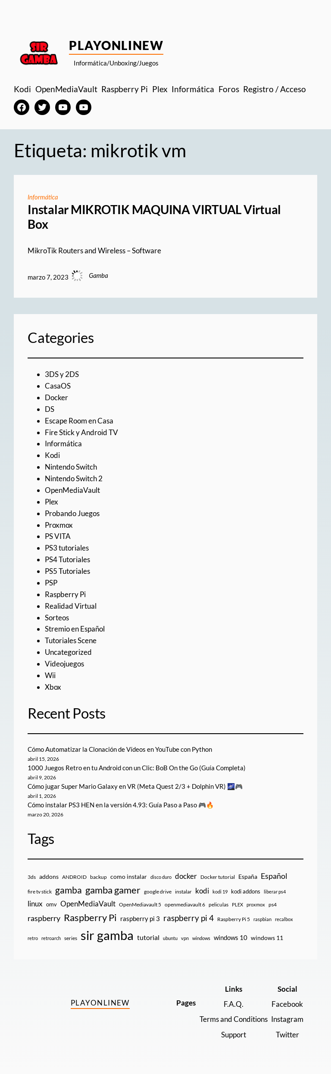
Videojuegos (64, 663)
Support (233, 1034)
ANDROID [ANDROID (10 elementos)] (74, 877)
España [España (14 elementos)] (247, 876)
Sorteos (57, 617)
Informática (43, 197)
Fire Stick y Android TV (81, 432)
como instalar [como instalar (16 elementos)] (128, 876)
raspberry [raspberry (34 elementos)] (44, 918)
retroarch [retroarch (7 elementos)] (51, 938)
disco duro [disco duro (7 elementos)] (161, 877)
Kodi (52, 455)
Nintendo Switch (71, 466)
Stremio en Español (75, 628)
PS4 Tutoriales (67, 559)
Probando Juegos (72, 513)
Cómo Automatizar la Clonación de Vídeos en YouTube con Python (120, 749)
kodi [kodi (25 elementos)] (202, 891)
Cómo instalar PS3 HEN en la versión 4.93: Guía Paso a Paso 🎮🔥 (121, 805)
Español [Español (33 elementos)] (274, 876)
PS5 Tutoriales (67, 571)
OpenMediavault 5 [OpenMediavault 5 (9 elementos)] (140, 904)
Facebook (287, 1004)
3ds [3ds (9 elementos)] (32, 877)
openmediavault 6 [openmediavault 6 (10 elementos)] (185, 904)
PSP (51, 582)
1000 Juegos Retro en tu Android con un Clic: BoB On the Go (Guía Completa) (137, 768)
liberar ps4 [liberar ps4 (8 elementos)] (275, 891)
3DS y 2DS (62, 374)
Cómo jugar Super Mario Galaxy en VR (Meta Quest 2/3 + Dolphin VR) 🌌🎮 (135, 786)
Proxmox (59, 524)
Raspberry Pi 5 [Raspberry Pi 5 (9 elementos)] (233, 919)
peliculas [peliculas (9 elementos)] (218, 904)
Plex (51, 501)
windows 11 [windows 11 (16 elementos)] (267, 937)
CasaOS (58, 385)
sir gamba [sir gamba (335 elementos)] (107, 935)
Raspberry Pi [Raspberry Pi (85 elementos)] (90, 917)
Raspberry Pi (65, 594)
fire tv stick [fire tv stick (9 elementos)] (40, 891)
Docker (56, 397)
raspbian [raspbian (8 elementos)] (262, 919)
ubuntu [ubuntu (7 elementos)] (170, 938)
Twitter (287, 1034)
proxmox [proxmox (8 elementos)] (256, 904)
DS (49, 409)
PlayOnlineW (116, 45)
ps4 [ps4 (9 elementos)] (273, 904)
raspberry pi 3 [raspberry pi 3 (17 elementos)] (140, 918)
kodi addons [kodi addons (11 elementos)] (245, 891)
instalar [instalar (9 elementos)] (183, 891)
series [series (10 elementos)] (70, 938)
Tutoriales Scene (71, 640)
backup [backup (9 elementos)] (98, 877)
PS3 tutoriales (67, 547)
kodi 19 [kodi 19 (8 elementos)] (220, 891)
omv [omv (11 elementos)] (51, 904)
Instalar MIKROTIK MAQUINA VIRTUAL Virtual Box (154, 216)
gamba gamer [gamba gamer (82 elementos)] (113, 890)
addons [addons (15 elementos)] (49, 876)
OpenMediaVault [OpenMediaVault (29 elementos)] (88, 903)
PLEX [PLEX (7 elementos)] (237, 904)
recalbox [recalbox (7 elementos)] (284, 919)
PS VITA (58, 536)
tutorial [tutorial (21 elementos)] (148, 937)
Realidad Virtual (71, 605)
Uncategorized (68, 652)
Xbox (53, 686)
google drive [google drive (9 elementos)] (158, 891)
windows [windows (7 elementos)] (201, 938)
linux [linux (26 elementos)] (35, 903)
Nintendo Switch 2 (74, 478)
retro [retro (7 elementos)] (33, 938)
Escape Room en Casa (79, 420)
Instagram (287, 1019)
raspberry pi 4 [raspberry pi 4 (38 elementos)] (188, 918)
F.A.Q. (234, 1004)
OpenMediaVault (72, 490)
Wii (50, 675)
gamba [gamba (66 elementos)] (68, 890)
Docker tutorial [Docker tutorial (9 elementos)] (217, 877)
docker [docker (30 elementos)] (186, 876)
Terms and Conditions (234, 1019)
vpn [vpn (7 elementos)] (185, 938)
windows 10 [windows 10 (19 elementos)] (230, 937)
